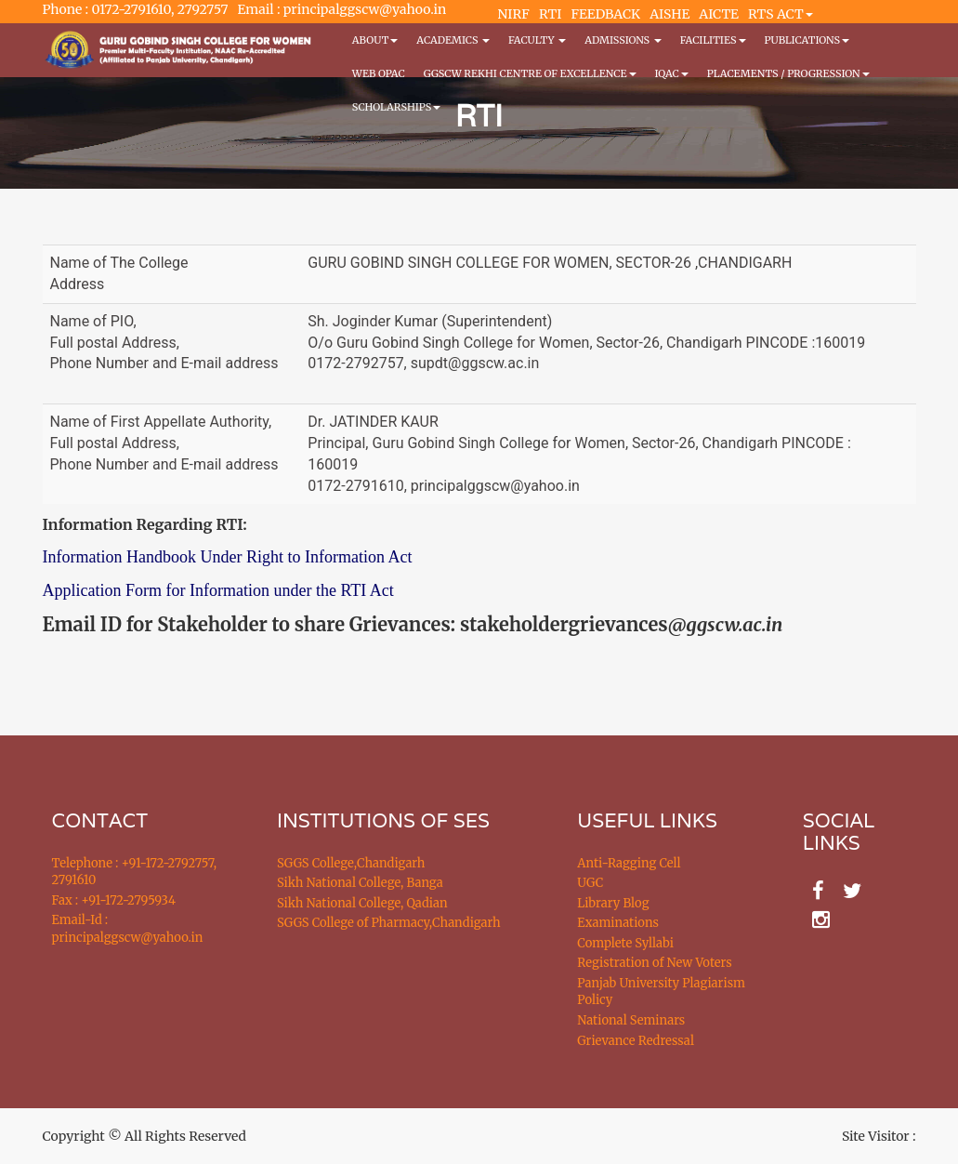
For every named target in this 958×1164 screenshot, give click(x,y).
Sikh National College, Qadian (362, 903)
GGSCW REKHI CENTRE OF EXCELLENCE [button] (530, 73)
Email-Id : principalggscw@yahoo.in (127, 929)
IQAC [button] (672, 73)
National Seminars (631, 1020)
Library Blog (613, 903)
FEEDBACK (605, 14)
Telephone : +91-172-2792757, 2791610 (134, 872)
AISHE (669, 14)
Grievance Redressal (635, 1041)
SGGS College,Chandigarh (351, 863)
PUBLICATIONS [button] (807, 39)
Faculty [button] (537, 39)
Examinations (618, 923)
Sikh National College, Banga (360, 883)
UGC (590, 883)
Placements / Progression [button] (788, 73)
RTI (550, 14)
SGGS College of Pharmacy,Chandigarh (389, 923)
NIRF (514, 14)
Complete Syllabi (625, 943)
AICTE (719, 14)
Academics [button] (453, 39)
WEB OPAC (378, 73)
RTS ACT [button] (780, 14)
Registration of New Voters (654, 963)
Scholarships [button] (396, 106)
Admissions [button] (622, 39)
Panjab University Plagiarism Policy (661, 992)
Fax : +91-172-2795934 (114, 900)
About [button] (375, 39)
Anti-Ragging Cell (628, 863)
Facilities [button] (713, 39)
